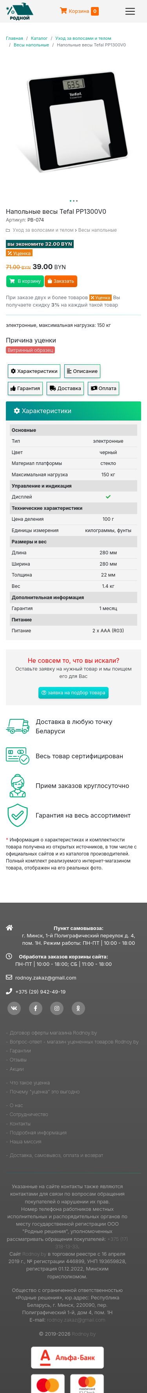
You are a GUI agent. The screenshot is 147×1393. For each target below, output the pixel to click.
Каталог (39, 38)
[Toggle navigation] (130, 11)
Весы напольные (31, 45)
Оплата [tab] (103, 388)
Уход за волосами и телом (83, 38)
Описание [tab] (82, 371)
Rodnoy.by (34, 1254)
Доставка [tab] (65, 388)
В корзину (25, 281)
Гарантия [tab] (25, 388)
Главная (14, 38)
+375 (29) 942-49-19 (40, 992)
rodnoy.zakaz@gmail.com (45, 978)
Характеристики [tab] (34, 371)
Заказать (61, 281)
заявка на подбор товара (73, 693)
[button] (70, 201)
